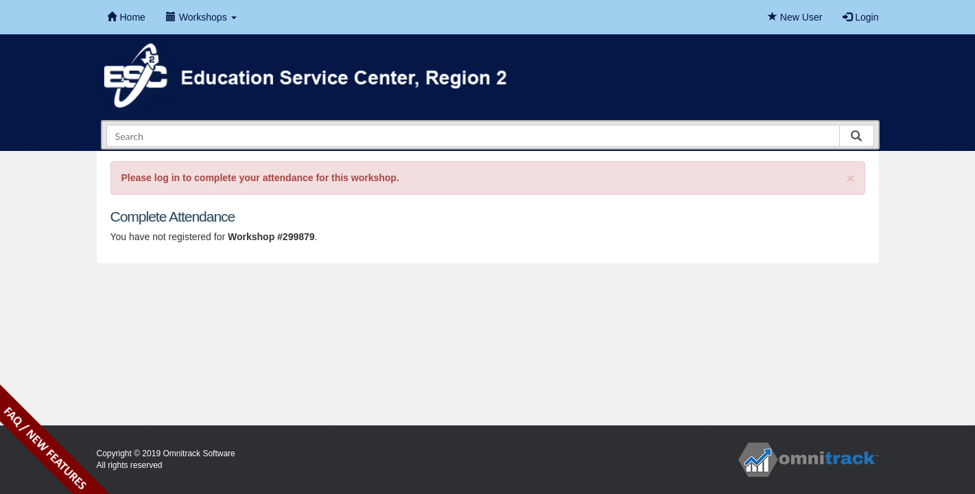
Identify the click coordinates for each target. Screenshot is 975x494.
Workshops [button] (201, 17)
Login (860, 17)
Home (126, 17)
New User (795, 17)
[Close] (850, 178)
